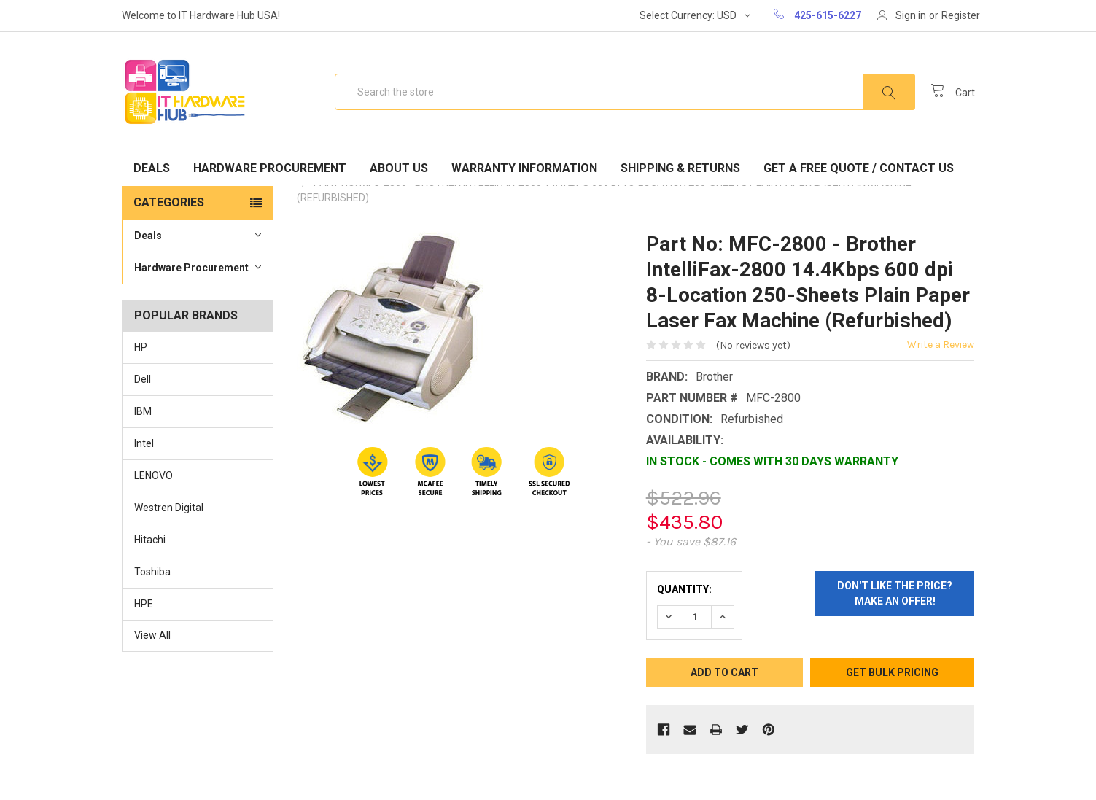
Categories (168, 202)
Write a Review (940, 344)
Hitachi (150, 539)
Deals (151, 168)
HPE (143, 604)
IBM (143, 411)
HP (140, 347)
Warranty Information (524, 168)
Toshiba (152, 572)
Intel (144, 443)
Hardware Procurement (269, 168)
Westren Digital (168, 507)
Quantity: (684, 589)
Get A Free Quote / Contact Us (858, 168)
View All (152, 635)
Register (960, 15)
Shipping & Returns (680, 168)
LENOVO (153, 475)
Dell (142, 379)
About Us (399, 168)
